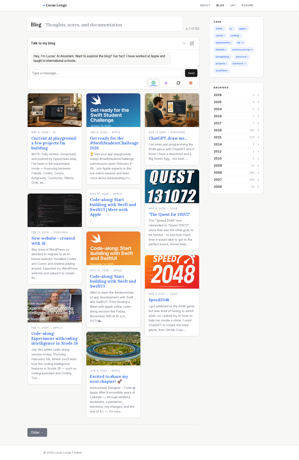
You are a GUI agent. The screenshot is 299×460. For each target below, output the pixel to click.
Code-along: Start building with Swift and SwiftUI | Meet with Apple (113, 207)
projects (221, 63)
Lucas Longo (55, 5)
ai (231, 28)
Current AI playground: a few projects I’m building (54, 143)
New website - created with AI (53, 241)
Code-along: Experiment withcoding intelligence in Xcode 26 (54, 338)
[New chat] (192, 43)
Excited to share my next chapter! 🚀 (109, 379)
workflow (222, 70)
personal (242, 56)
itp (240, 42)
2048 (220, 28)
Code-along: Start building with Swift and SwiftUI (113, 281)
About (205, 5)
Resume (248, 5)
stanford (239, 63)
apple (243, 28)
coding (235, 35)
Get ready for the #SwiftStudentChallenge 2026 (114, 143)
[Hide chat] (184, 43)
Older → (37, 432)
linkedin (221, 49)
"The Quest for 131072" (169, 214)
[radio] (153, 83)
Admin (78, 452)
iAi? (233, 5)
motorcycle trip (242, 49)
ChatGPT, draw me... (168, 138)
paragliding (223, 56)
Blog (220, 5)
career (220, 35)
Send (191, 73)
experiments (224, 42)
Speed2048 (159, 299)
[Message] (106, 73)
